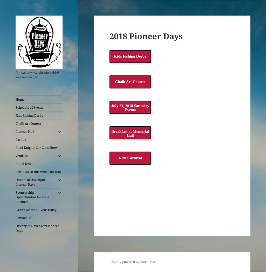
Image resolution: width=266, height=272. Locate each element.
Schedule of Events (29, 107)
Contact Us (23, 218)
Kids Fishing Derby (29, 115)
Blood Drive (24, 164)
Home (20, 99)
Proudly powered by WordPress (133, 262)
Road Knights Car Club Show (37, 147)
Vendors (22, 156)
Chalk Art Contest (28, 123)
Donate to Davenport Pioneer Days (31, 182)
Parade (21, 139)
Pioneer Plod (25, 131)
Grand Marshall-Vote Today (36, 210)
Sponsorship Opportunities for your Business (32, 197)
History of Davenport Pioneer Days (37, 228)
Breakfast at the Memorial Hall (38, 172)
